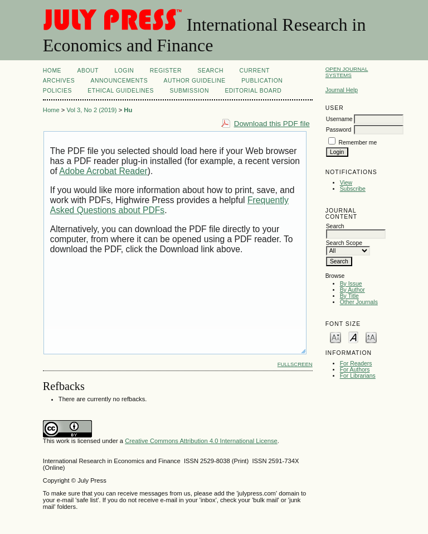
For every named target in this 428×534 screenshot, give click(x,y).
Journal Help (341, 90)
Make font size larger (371, 336)
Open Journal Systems (346, 72)
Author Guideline (195, 81)
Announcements (119, 81)
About (88, 71)
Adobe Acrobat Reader (103, 171)
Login (124, 71)
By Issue (351, 284)
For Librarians (358, 376)
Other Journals (359, 302)
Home (52, 71)
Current (254, 71)
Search (210, 71)
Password (339, 130)
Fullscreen (295, 364)
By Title (349, 296)
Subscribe (353, 189)
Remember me (358, 142)
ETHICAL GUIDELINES (120, 91)
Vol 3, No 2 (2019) (91, 110)
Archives (59, 81)
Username (339, 119)
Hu (128, 110)
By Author (352, 290)
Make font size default (353, 336)
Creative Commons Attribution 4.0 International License (201, 440)
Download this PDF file (272, 123)
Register (166, 71)
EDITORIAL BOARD (253, 91)
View (346, 183)
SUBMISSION (188, 91)
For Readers (356, 363)
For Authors (355, 370)
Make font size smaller (335, 336)
